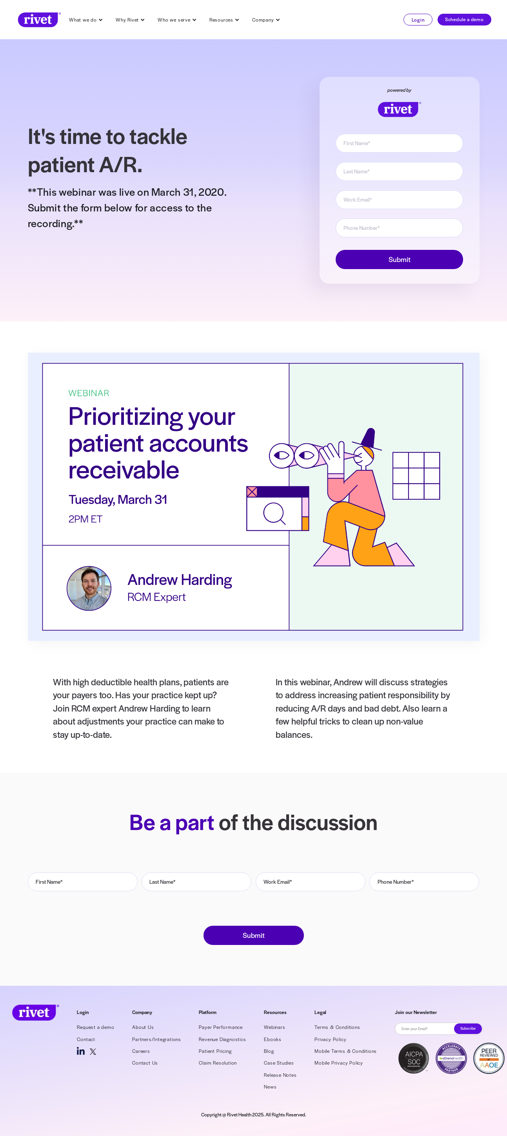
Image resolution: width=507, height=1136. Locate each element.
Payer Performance (221, 1026)
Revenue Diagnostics (222, 1039)
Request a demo (95, 1026)
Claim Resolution (218, 1062)
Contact (86, 1039)
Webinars (274, 1026)
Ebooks (273, 1039)
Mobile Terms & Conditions (345, 1050)
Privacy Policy (330, 1039)
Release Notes (280, 1074)
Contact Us (145, 1062)
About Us (143, 1026)
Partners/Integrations (156, 1039)
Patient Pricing (215, 1050)
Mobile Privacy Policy (338, 1062)
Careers (141, 1050)
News (270, 1086)
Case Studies (279, 1062)
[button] (86, 19)
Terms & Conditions (337, 1026)
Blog (269, 1050)
